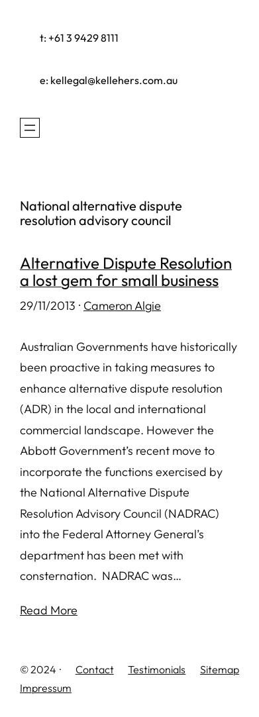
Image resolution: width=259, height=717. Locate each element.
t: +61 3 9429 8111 (79, 37)
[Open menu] (30, 128)
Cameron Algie (122, 305)
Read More (49, 610)
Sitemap (219, 669)
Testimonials (156, 669)
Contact (95, 669)
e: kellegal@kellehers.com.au (109, 80)
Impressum (46, 687)
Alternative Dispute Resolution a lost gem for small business (126, 271)
